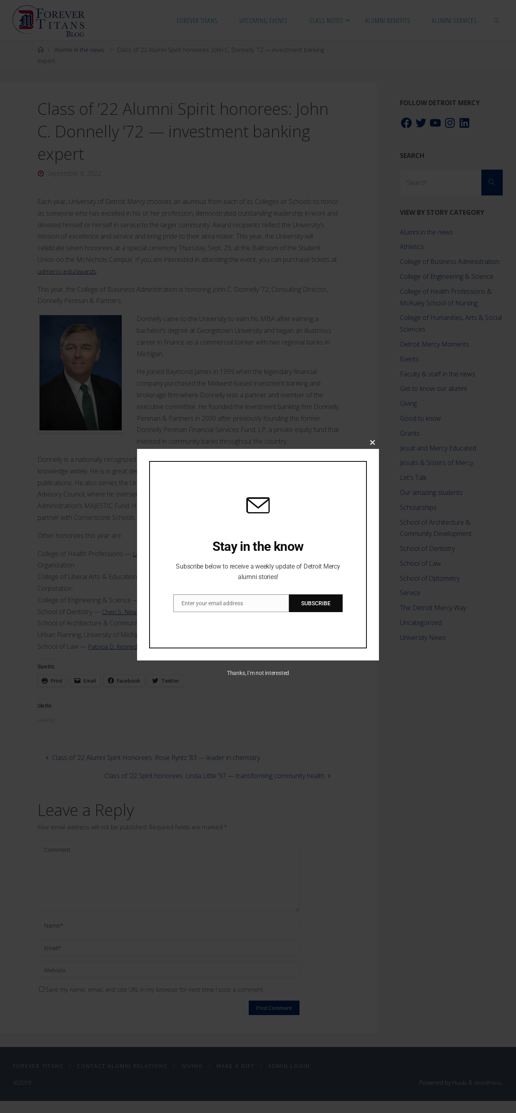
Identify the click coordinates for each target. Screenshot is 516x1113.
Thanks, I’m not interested (258, 673)
